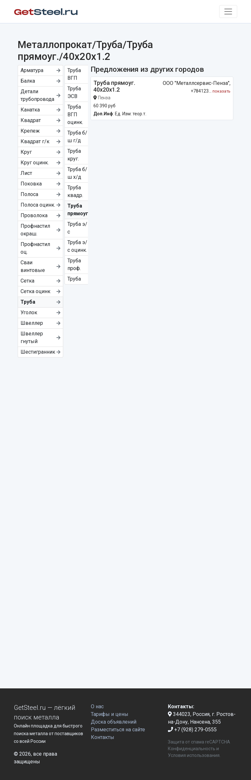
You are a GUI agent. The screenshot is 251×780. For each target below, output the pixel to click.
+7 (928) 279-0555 (192, 730)
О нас (97, 706)
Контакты (102, 737)
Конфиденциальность (191, 748)
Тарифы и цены (109, 714)
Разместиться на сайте (118, 730)
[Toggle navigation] (228, 11)
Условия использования (194, 755)
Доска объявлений (113, 722)
